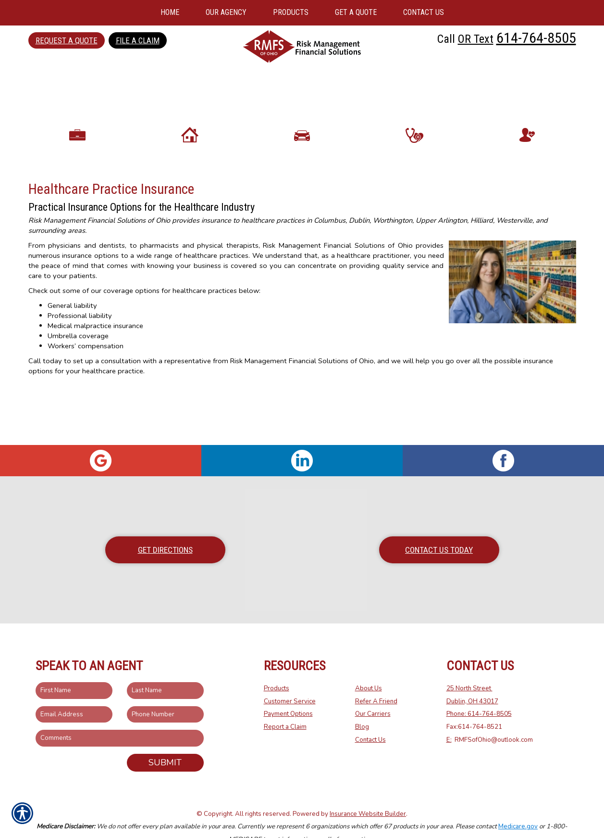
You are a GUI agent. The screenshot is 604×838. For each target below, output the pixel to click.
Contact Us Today (439, 529)
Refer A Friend (376, 681)
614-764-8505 (536, 37)
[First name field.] (74, 670)
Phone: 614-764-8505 (479, 694)
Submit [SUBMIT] (165, 742)
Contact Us (370, 719)
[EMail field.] (74, 694)
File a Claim (138, 40)
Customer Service (290, 681)
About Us (368, 668)
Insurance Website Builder (368, 793)
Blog (362, 706)
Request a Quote (67, 40)
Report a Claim (285, 706)
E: (449, 719)
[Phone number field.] (165, 694)
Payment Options (288, 694)
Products (276, 668)
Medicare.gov (518, 806)
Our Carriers (373, 694)
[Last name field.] (165, 670)
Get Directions (165, 529)
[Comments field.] (120, 718)
